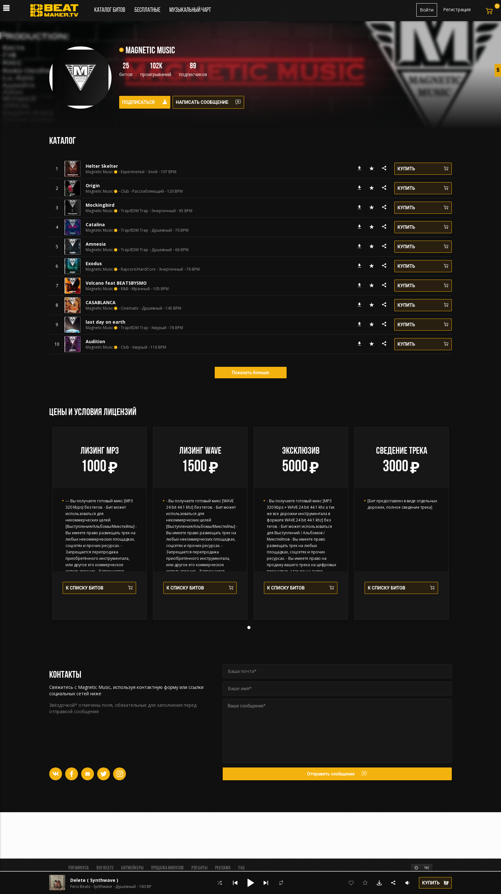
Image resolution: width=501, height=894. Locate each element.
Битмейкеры (132, 868)
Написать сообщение (212, 102)
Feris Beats (80, 886)
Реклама (223, 868)
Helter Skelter (102, 166)
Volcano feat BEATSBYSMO (116, 283)
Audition (95, 341)
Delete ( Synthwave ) (94, 880)
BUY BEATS (104, 868)
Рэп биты (199, 868)
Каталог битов (109, 10)
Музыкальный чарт (190, 10)
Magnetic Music (99, 171)
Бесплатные (148, 10)
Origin (93, 185)
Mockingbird (100, 205)
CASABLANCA (101, 302)
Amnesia (96, 244)
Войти (427, 10)
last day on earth (105, 322)
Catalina (95, 224)
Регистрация (457, 9)
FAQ (241, 868)
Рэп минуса (78, 868)
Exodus (94, 263)
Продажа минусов (167, 868)
